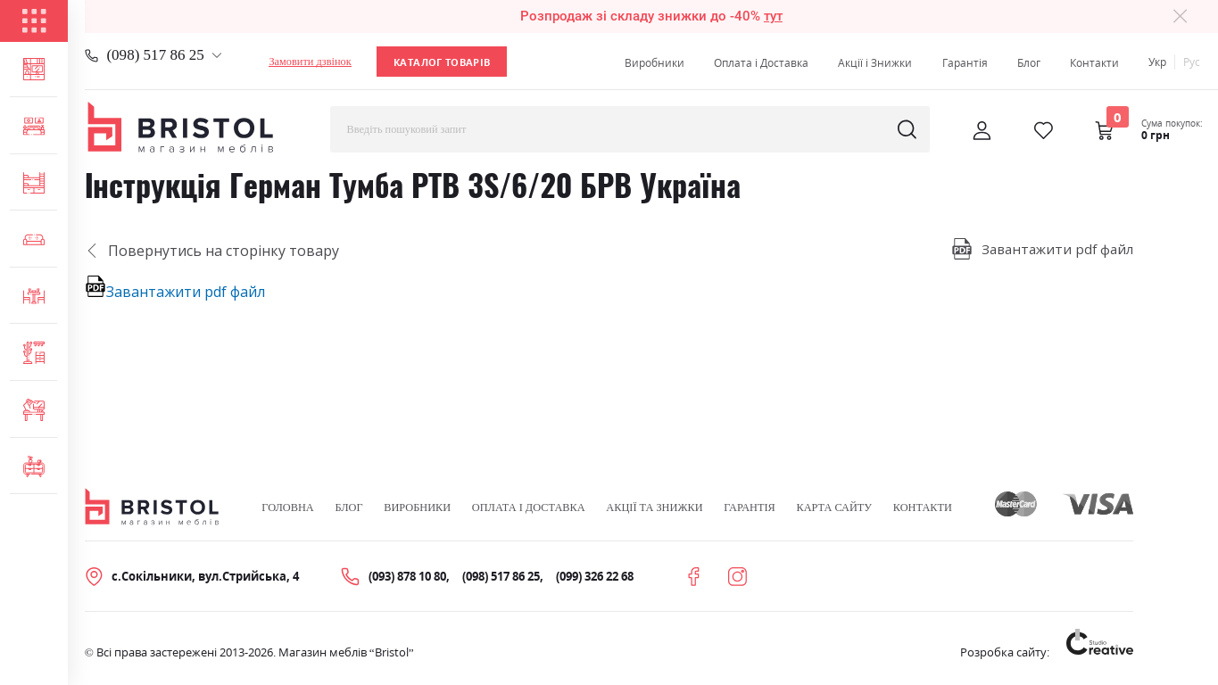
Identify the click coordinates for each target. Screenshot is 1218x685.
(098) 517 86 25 (154, 54)
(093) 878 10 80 (407, 576)
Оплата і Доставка (761, 62)
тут (773, 16)
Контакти (1094, 62)
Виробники (654, 62)
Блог (1028, 62)
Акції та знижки (654, 507)
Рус (1191, 62)
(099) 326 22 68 (595, 576)
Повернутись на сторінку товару (212, 250)
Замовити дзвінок (310, 61)
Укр (1157, 62)
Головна (287, 507)
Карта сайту (834, 507)
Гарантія (965, 62)
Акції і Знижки (875, 62)
